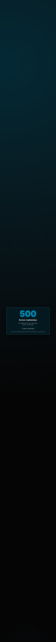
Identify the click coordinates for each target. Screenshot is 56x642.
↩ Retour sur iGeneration (28, 328)
